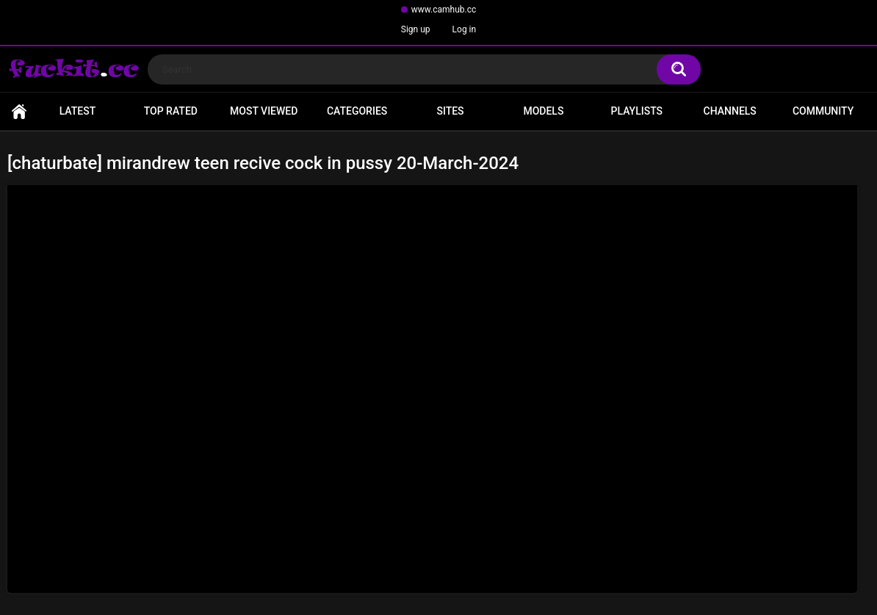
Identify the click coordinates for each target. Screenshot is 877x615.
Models (543, 111)
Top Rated (171, 111)
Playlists (637, 111)
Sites (449, 111)
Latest (77, 111)
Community (823, 111)
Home (19, 111)
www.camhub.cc (444, 9)
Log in (464, 29)
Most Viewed (263, 111)
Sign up (415, 29)
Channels (730, 111)
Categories (357, 111)
